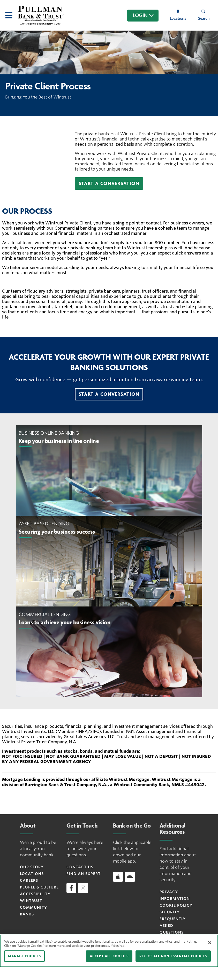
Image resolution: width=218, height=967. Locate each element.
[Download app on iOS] (118, 877)
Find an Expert (83, 874)
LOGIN (143, 15)
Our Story (32, 867)
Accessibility (35, 894)
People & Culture (39, 887)
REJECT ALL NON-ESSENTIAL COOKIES (173, 956)
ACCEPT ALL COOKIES (109, 956)
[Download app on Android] (130, 877)
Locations (32, 874)
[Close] (209, 942)
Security (170, 912)
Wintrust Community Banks (33, 907)
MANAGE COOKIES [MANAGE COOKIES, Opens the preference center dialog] (24, 956)
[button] (109, 183)
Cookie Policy (176, 905)
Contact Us (79, 867)
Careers (29, 880)
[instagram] (83, 888)
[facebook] (71, 888)
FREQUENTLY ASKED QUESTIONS (173, 925)
